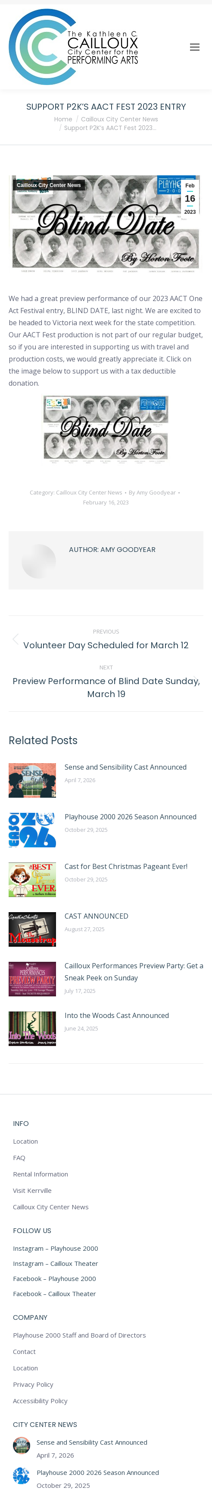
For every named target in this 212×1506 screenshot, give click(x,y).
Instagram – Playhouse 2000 (55, 1248)
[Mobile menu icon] (194, 47)
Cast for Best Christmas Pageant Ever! (126, 866)
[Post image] (32, 780)
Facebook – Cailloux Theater (54, 1293)
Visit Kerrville (32, 1190)
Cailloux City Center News (49, 185)
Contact (24, 1351)
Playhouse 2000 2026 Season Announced (130, 816)
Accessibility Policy (40, 1400)
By (152, 492)
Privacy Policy (33, 1384)
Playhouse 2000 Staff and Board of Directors (79, 1335)
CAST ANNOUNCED (96, 916)
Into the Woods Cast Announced (117, 1015)
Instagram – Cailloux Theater (55, 1263)
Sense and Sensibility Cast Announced (126, 767)
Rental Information (40, 1174)
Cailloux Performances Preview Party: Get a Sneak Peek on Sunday (134, 972)
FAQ (19, 1157)
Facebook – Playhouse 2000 (54, 1278)
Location (25, 1141)
